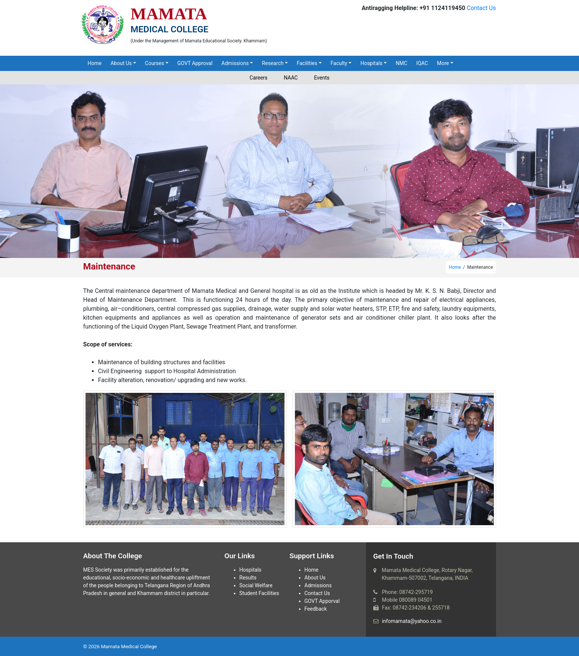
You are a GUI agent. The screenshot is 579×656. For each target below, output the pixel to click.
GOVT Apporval (322, 601)
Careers (258, 78)
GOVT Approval (195, 63)
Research (272, 63)
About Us (121, 63)
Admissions (235, 63)
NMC (401, 63)
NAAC (290, 78)
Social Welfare (256, 585)
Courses (154, 63)
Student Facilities (259, 593)
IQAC (422, 63)
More (443, 63)
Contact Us (481, 8)
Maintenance (109, 266)
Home (95, 63)
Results (248, 578)
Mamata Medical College (129, 646)
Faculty (339, 63)
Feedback (316, 609)
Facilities (307, 63)
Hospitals (371, 63)
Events (321, 78)
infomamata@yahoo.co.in (411, 621)
